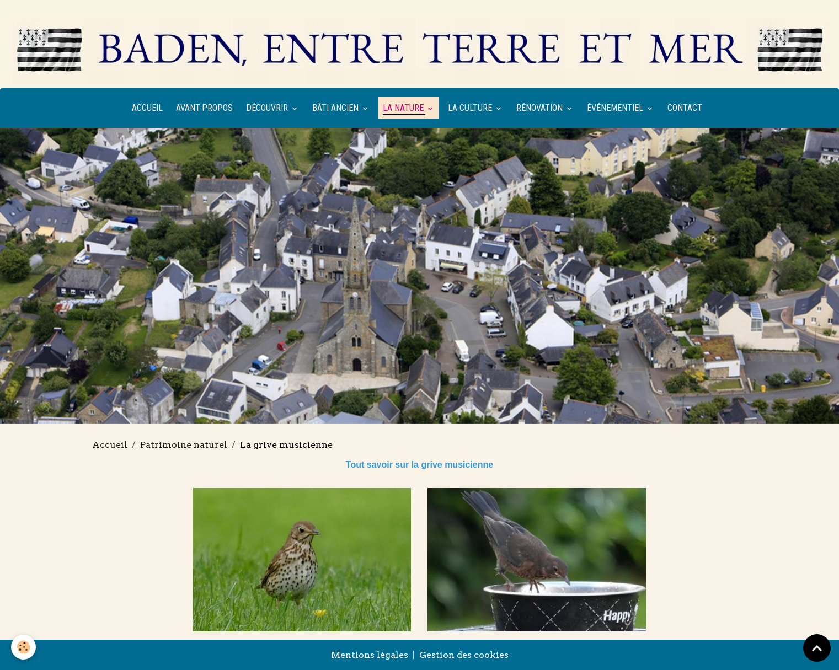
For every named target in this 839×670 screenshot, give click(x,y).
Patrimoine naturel (183, 444)
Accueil (147, 108)
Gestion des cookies (464, 655)
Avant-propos (204, 108)
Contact (684, 108)
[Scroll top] (817, 648)
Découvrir (268, 108)
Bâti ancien (336, 108)
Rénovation (540, 108)
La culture (471, 108)
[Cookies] (23, 647)
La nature (404, 108)
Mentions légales (369, 655)
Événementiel (616, 108)
